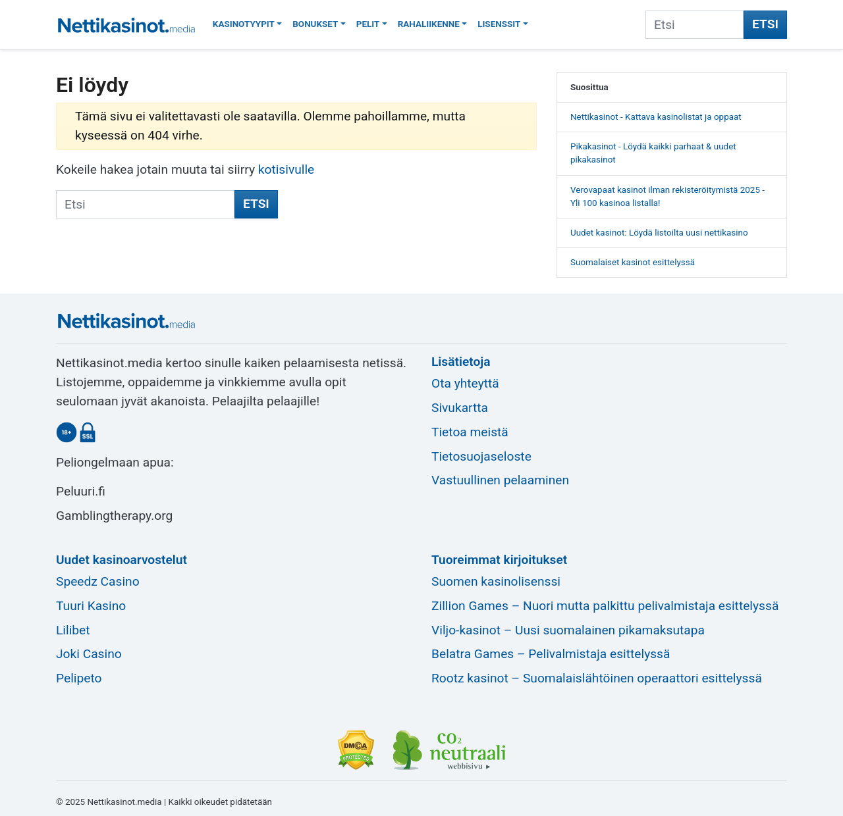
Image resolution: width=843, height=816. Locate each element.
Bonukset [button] (315, 24)
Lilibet (73, 630)
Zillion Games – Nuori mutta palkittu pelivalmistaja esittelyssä (604, 605)
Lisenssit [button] (498, 24)
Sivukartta (459, 407)
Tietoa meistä (469, 432)
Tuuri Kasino (91, 605)
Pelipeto (78, 678)
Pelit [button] (368, 24)
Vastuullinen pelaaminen (500, 480)
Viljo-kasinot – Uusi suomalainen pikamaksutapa (568, 630)
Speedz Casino (98, 581)
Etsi (765, 24)
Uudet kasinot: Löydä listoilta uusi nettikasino (659, 233)
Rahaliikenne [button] (429, 24)
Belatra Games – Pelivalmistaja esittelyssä (550, 653)
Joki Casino (89, 653)
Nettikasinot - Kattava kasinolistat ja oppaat (656, 117)
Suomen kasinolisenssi (495, 581)
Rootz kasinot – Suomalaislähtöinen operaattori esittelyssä (596, 678)
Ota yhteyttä (465, 383)
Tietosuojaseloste (481, 456)
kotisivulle (286, 169)
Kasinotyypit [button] (244, 24)
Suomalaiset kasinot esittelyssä (632, 262)
